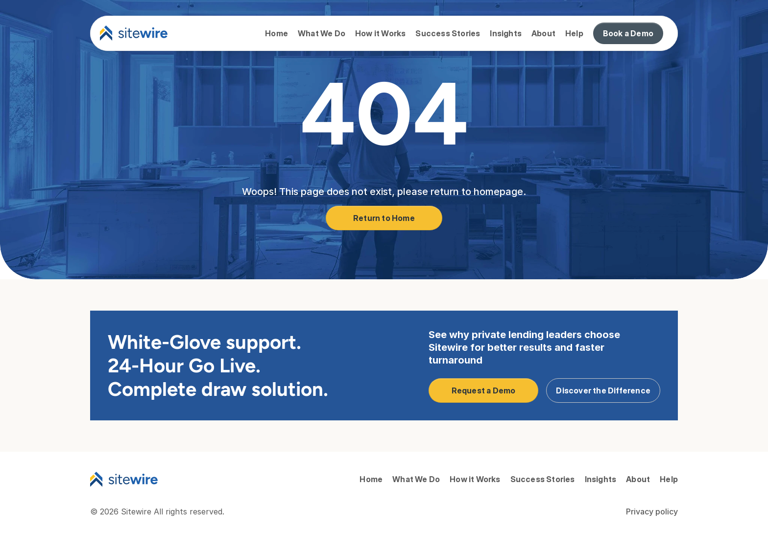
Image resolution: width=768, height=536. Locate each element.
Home (276, 33)
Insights (506, 33)
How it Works (380, 33)
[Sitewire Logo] (124, 479)
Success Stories (447, 33)
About (543, 33)
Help (574, 33)
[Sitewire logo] (134, 33)
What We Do (321, 33)
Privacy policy (652, 511)
